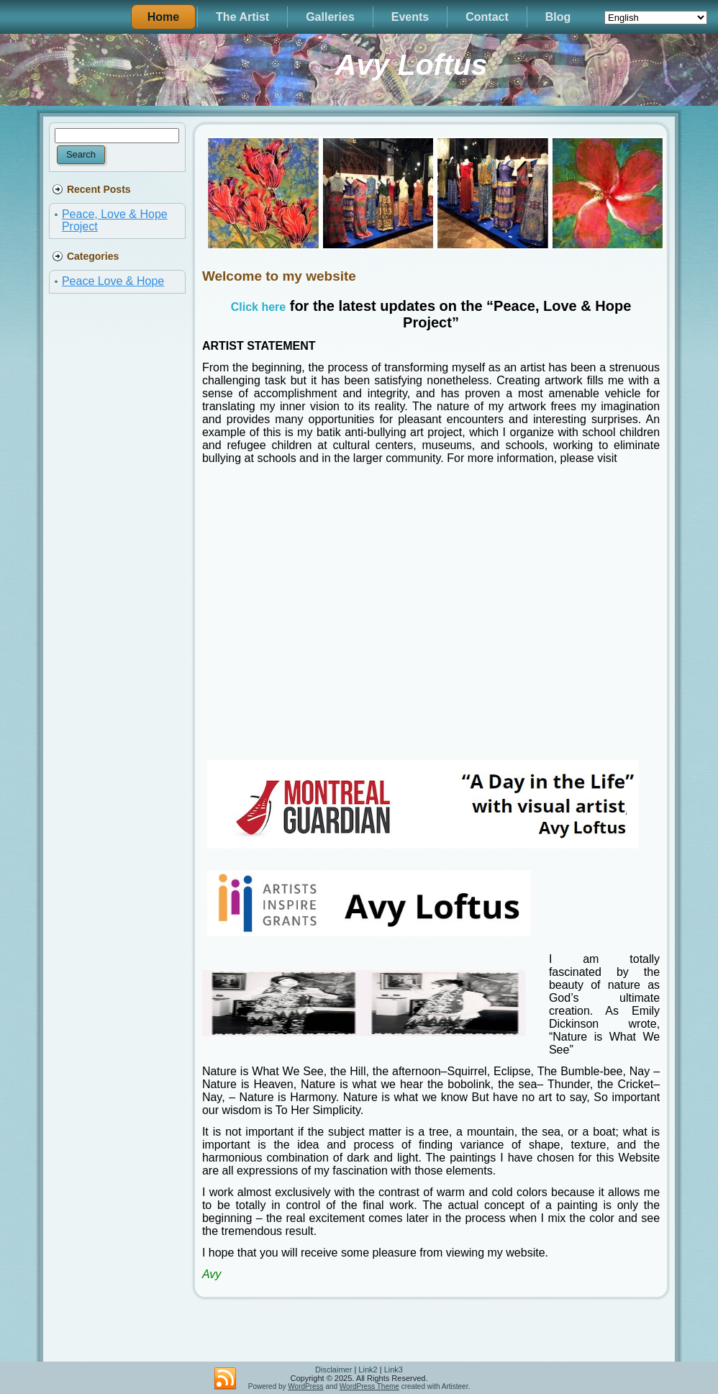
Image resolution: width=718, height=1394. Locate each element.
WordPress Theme (369, 1386)
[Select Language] (655, 17)
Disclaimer (333, 1369)
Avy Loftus (411, 64)
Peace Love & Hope (113, 281)
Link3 (393, 1369)
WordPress (305, 1386)
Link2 (367, 1369)
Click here (258, 307)
